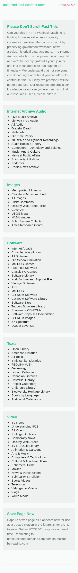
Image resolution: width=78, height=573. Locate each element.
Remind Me (67, 5)
